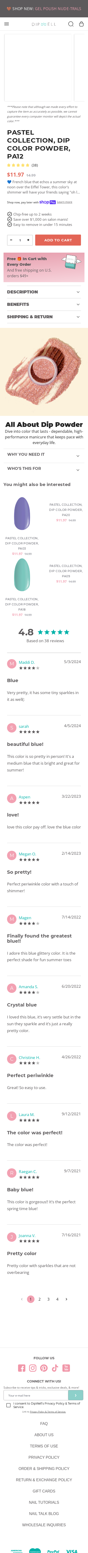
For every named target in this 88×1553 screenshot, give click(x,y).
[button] (44, 292)
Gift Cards (44, 1491)
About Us (44, 1435)
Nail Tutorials (44, 1502)
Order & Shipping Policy (44, 1469)
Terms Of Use (44, 1446)
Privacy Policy (44, 1457)
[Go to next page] (66, 1299)
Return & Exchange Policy (44, 1480)
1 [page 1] (30, 1299)
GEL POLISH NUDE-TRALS (58, 8)
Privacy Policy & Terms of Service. (48, 1411)
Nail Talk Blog (44, 1514)
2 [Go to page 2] (39, 1299)
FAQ (44, 1424)
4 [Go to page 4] (57, 1299)
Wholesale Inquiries (44, 1525)
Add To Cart (58, 240)
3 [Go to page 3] (48, 1299)
